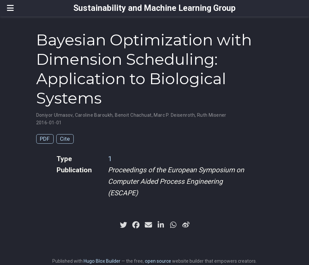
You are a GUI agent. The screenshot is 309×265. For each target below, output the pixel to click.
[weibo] (186, 225)
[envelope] (148, 225)
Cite (65, 138)
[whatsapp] (173, 225)
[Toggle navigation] (10, 8)
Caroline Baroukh (94, 115)
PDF (45, 138)
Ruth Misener (211, 115)
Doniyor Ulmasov (54, 115)
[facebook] (136, 225)
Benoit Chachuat (133, 115)
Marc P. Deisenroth (174, 115)
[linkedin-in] (161, 225)
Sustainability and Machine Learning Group (154, 8)
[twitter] (123, 225)
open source (158, 261)
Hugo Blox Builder (102, 261)
